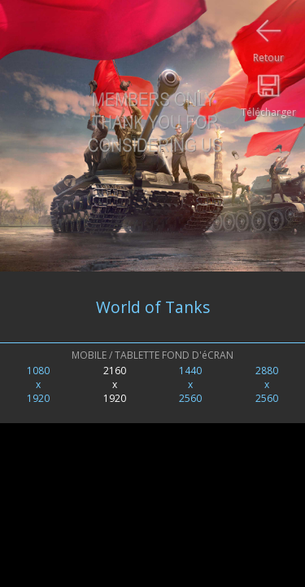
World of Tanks (153, 307)
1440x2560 (190, 384)
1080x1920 (38, 384)
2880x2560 (266, 384)
